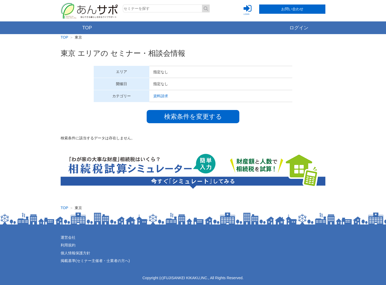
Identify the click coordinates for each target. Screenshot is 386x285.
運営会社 (68, 237)
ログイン (298, 27)
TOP (87, 27)
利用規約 (68, 245)
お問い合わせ (292, 9)
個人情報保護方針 (75, 253)
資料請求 (160, 96)
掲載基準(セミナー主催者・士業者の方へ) (95, 261)
